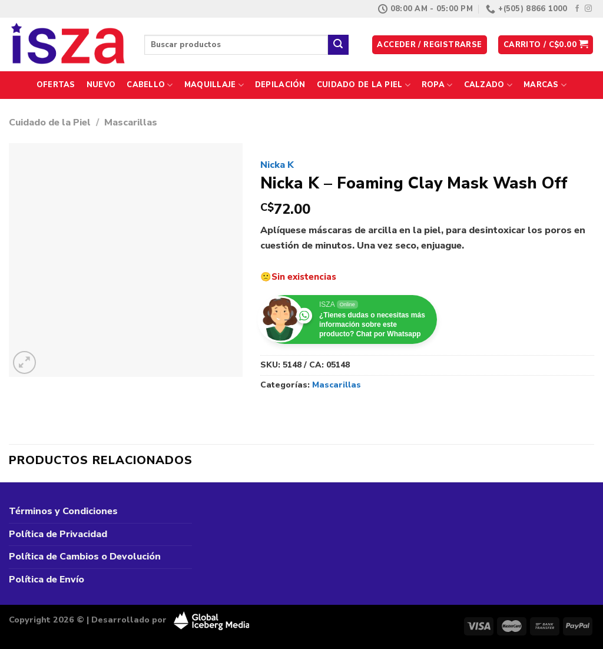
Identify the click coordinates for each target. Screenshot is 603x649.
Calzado (488, 85)
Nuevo (101, 85)
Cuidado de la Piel (363, 85)
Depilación (280, 85)
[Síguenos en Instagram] (588, 9)
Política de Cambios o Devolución (85, 556)
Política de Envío (46, 579)
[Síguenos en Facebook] (577, 9)
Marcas (545, 85)
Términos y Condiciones (63, 511)
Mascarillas (130, 122)
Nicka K (277, 164)
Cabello (150, 85)
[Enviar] (338, 45)
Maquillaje (214, 85)
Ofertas (56, 85)
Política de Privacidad (58, 534)
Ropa (437, 85)
